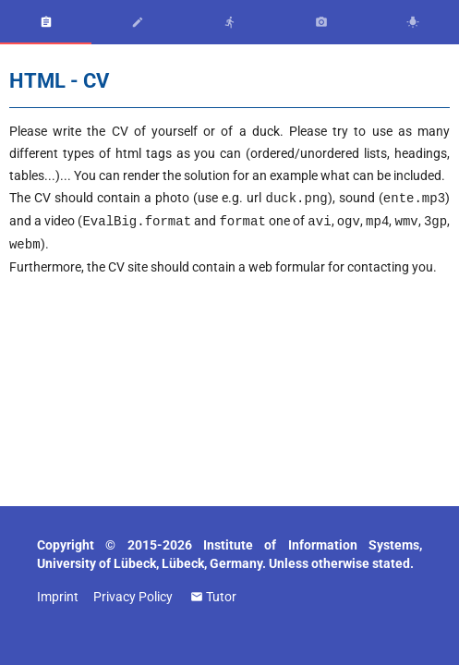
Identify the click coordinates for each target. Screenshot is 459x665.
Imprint (58, 596)
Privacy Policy (133, 596)
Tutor (221, 596)
